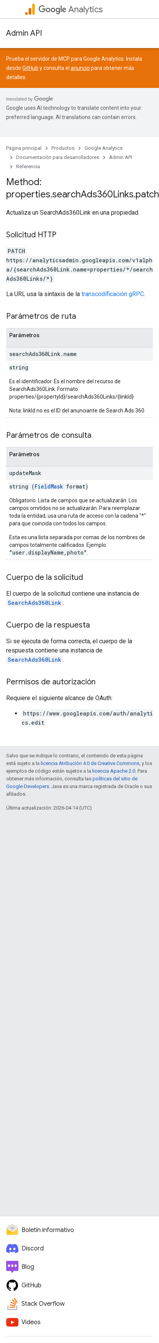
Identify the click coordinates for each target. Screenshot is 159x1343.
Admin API (24, 33)
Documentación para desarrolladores (57, 157)
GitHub (30, 68)
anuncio (80, 68)
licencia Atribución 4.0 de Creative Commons (90, 763)
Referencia (28, 166)
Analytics (70, 9)
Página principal (23, 148)
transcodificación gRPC (112, 294)
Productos (63, 148)
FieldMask (49, 486)
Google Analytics (103, 148)
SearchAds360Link (34, 602)
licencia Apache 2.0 (113, 771)
